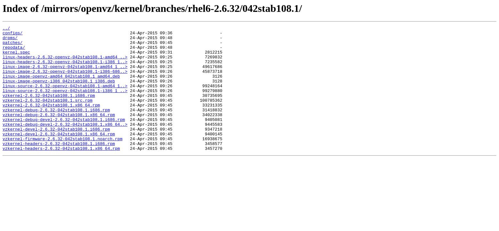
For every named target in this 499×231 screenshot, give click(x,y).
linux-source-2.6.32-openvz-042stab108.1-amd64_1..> (65, 98)
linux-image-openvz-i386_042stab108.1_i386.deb (59, 92)
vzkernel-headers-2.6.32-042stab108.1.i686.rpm (59, 167)
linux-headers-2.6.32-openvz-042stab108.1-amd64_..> (65, 63)
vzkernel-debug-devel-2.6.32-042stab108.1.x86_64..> (65, 144)
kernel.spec (16, 58)
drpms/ (10, 40)
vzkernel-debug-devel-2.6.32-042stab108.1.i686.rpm (64, 138)
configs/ (12, 35)
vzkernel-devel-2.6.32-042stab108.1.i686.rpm (56, 150)
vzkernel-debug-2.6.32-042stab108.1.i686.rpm (56, 127)
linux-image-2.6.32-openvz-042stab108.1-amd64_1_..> (65, 75)
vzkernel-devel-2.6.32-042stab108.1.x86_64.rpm (59, 156)
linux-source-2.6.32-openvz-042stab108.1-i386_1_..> (65, 104)
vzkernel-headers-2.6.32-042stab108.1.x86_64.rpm (61, 173)
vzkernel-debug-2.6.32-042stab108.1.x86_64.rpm (59, 133)
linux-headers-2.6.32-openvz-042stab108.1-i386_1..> (65, 69)
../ (6, 29)
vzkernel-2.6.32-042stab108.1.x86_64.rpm (51, 121)
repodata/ (14, 52)
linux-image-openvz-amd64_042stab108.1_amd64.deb (61, 87)
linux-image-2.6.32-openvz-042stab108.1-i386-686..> (65, 81)
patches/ (12, 46)
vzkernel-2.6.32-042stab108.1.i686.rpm (49, 110)
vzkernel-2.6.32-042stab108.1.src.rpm (48, 115)
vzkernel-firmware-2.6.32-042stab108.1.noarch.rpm (62, 162)
